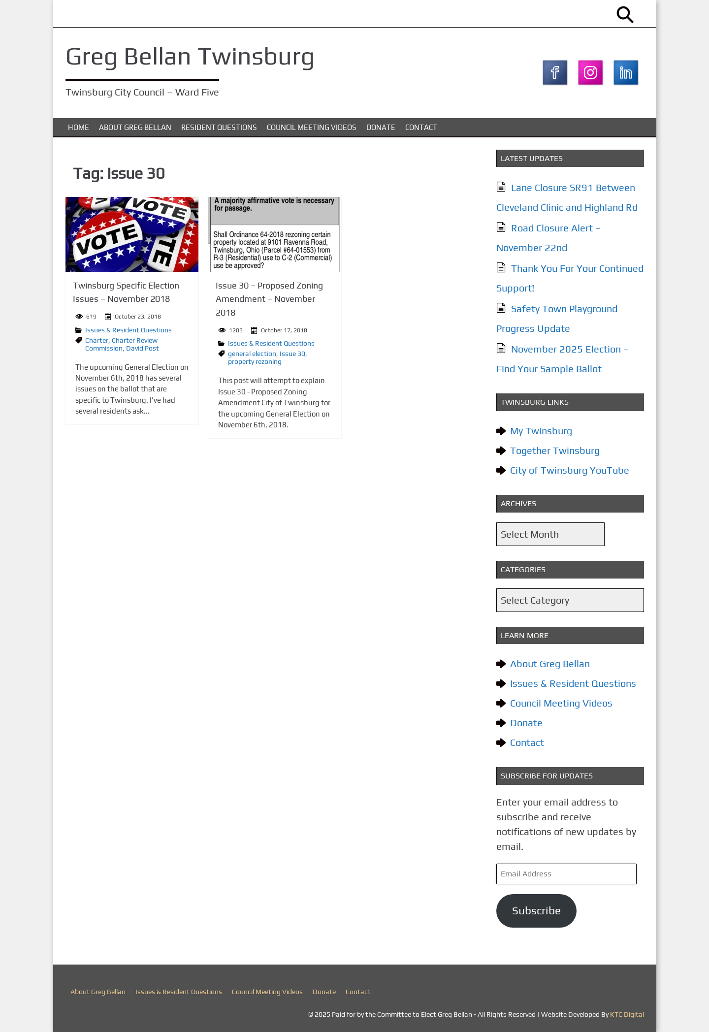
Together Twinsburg (555, 450)
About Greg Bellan (135, 127)
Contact (421, 127)
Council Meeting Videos (311, 127)
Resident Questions (219, 127)
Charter (96, 339)
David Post (142, 347)
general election (252, 352)
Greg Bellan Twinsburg (190, 55)
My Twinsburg (541, 430)
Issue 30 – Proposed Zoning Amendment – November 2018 (269, 298)
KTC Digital (627, 1014)
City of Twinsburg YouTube (569, 470)
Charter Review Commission (121, 343)
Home (78, 127)
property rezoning (255, 360)
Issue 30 (292, 352)
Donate (380, 127)
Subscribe (536, 910)
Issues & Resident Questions (128, 329)
